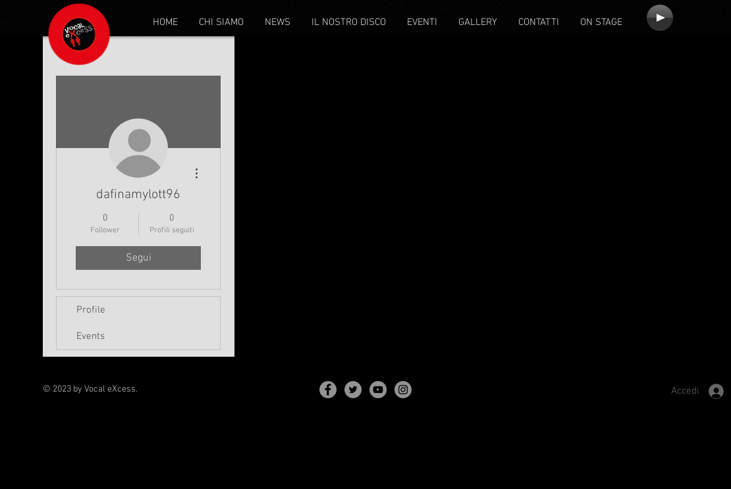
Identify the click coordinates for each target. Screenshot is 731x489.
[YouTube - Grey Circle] (378, 389)
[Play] (660, 18)
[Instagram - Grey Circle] (403, 389)
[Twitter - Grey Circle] (353, 389)
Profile (90, 310)
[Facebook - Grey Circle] (328, 389)
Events (90, 336)
